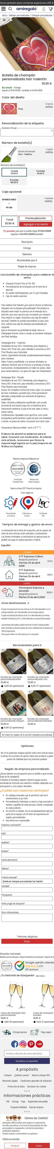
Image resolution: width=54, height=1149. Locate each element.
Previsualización (35, 218)
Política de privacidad (10, 1138)
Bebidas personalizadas (9, 956)
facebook (14, 1044)
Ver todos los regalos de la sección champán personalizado (27, 734)
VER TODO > (40, 976)
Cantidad (5, 885)
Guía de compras (36, 1107)
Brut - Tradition (25, 154)
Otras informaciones (10, 912)
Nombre (4, 851)
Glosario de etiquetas (33, 488)
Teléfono (4, 868)
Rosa (20, 109)
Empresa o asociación (10, 824)
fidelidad (19, 759)
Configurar (15, 1145)
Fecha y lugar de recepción (12, 903)
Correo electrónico (9, 859)
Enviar (27, 941)
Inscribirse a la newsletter (27, 1060)
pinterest (31, 1044)
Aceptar (39, 1145)
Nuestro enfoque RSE (18, 488)
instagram (22, 1044)
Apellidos (5, 842)
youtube (39, 1044)
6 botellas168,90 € (14, 181)
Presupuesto (6, 894)
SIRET (3, 833)
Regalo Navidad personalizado (32, 956)
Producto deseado (9, 877)
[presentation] (27, 928)
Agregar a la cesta (35, 224)
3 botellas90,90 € (40, 172)
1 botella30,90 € (14, 172)
